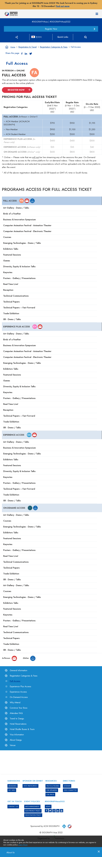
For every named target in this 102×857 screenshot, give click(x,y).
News (48, 806)
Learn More (22, 844)
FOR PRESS (50, 794)
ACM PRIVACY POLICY (33, 811)
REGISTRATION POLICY (33, 815)
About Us (9, 852)
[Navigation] (97, 13)
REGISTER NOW (16, 89)
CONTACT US (13, 806)
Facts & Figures (53, 786)
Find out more (62, 6)
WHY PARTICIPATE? (30, 786)
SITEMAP (67, 786)
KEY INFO (11, 790)
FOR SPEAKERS (52, 790)
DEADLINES (12, 786)
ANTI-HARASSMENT (32, 806)
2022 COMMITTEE (70, 790)
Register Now (51, 28)
